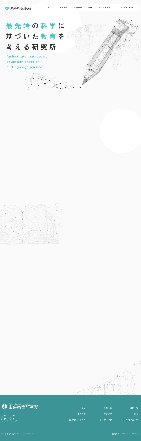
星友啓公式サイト (77, 419)
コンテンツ (107, 414)
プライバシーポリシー (130, 434)
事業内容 (63, 7)
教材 (90, 7)
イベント (81, 414)
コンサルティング (106, 7)
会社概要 (115, 434)
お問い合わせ (127, 7)
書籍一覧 (78, 7)
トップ (50, 7)
